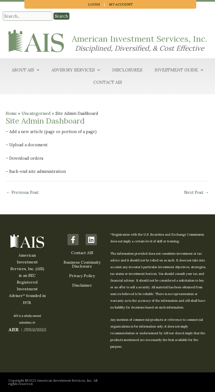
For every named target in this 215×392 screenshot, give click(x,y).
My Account (121, 4)
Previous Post (22, 192)
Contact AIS (107, 82)
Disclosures (127, 70)
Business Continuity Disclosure (82, 264)
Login (94, 4)
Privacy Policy (82, 275)
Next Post (196, 192)
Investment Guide (179, 70)
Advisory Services (76, 70)
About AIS (25, 70)
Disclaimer (82, 285)
